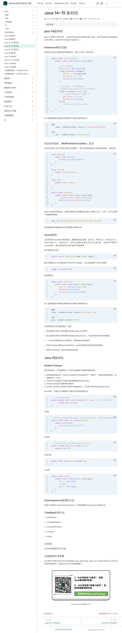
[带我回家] (17, 3)
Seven (49, 19)
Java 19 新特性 (10, 53)
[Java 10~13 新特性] (62, 621)
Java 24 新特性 (10, 63)
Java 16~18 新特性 (11, 49)
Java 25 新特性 (10, 67)
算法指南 (73, 3)
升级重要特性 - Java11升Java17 (16, 74)
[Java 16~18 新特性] (99, 621)
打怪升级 (40, 3)
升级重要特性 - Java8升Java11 (16, 70)
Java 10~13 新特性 (11, 43)
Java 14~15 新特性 (11, 46)
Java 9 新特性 (9, 39)
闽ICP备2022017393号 (63, 630)
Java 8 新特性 (9, 36)
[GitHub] (97, 3)
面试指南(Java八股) (61, 3)
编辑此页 (48, 614)
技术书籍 (49, 3)
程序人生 (82, 3)
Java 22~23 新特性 (11, 60)
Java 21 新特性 (10, 56)
